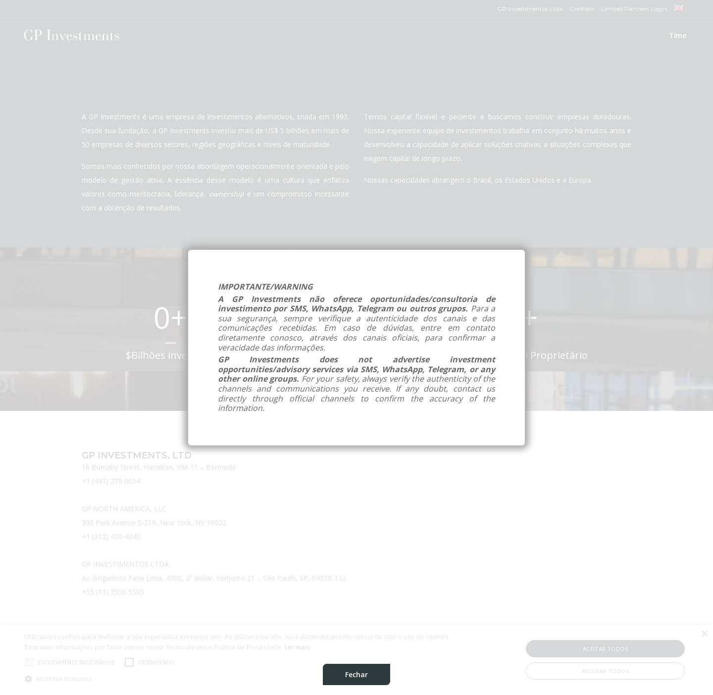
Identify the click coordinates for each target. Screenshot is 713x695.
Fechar (356, 674)
